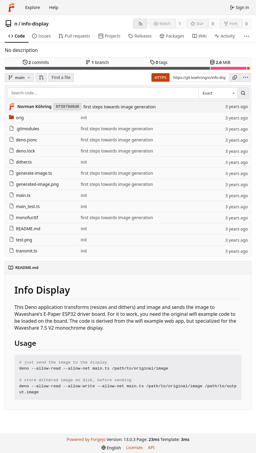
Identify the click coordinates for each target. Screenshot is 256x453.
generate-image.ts (30, 173)
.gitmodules (24, 128)
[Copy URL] (234, 77)
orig (16, 117)
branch (97, 62)
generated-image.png (34, 184)
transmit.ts (23, 251)
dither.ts (20, 162)
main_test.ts (24, 206)
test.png (20, 240)
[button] (41, 77)
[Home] (11, 7)
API (151, 447)
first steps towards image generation (119, 107)
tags (159, 62)
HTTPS (160, 77)
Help (53, 7)
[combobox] (218, 93)
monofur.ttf (23, 217)
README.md (24, 228)
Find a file (60, 77)
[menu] (245, 77)
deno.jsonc (23, 140)
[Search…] (243, 93)
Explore (32, 7)
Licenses (134, 447)
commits (36, 62)
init (84, 117)
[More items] (246, 36)
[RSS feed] (140, 24)
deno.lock (22, 151)
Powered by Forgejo (86, 439)
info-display (35, 24)
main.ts (20, 195)
